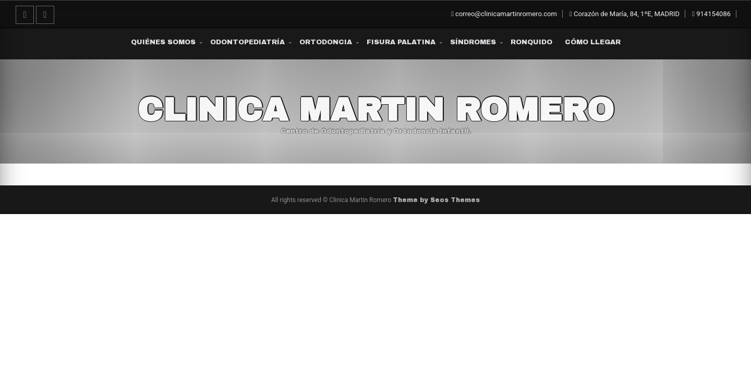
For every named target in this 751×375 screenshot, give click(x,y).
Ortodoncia (325, 42)
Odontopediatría (247, 42)
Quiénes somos (163, 42)
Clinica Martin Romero (375, 110)
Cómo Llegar (593, 42)
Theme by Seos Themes (436, 200)
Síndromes (473, 42)
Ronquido (531, 42)
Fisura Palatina (401, 42)
